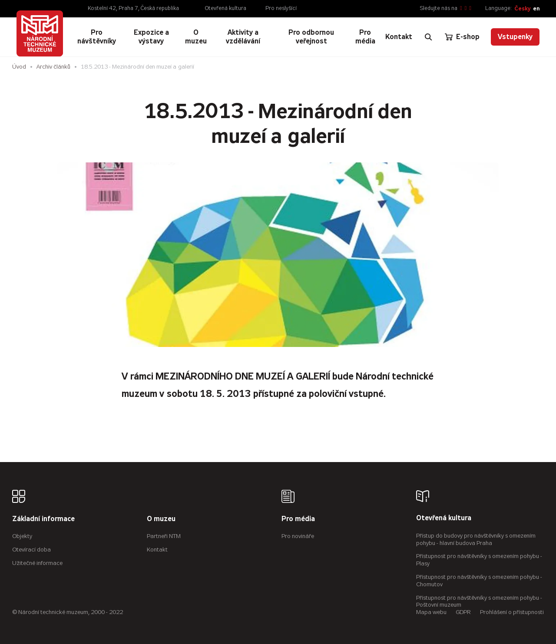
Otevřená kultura (225, 8)
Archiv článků (53, 66)
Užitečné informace (37, 563)
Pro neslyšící (281, 8)
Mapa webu (431, 612)
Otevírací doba (31, 549)
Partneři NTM (164, 536)
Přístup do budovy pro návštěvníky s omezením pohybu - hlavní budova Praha (476, 539)
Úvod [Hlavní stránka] (19, 66)
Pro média (298, 519)
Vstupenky (515, 37)
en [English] (536, 8)
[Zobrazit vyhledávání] (428, 37)
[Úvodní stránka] (40, 33)
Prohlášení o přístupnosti (512, 612)
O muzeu (161, 519)
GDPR (463, 612)
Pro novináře (297, 536)
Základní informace (43, 519)
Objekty (22, 536)
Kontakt (157, 549)
